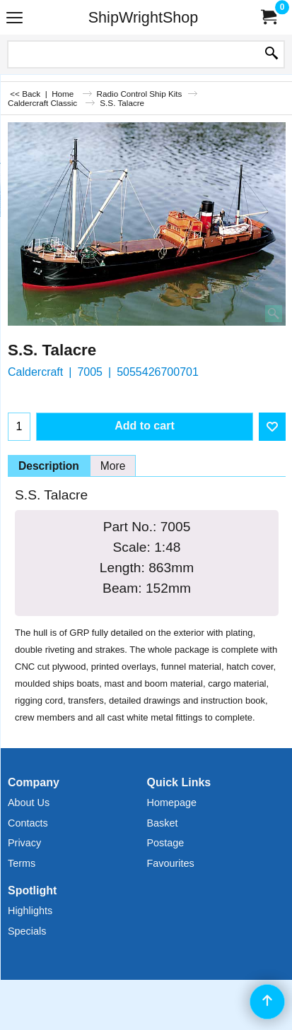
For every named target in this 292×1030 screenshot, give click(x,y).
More (113, 466)
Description (48, 466)
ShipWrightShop (143, 17)
